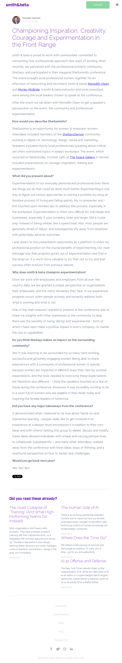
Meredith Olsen (98, 83)
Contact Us (61, 640)
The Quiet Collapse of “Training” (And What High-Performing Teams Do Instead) (32, 514)
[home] (17, 5)
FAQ (61, 631)
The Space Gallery (82, 157)
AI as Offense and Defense (83, 561)
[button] (117, 5)
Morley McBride (29, 89)
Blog (61, 623)
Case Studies (61, 614)
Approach (61, 606)
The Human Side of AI (79, 507)
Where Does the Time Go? (83, 537)
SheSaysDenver (73, 134)
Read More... (15, 557)
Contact (97, 5)
